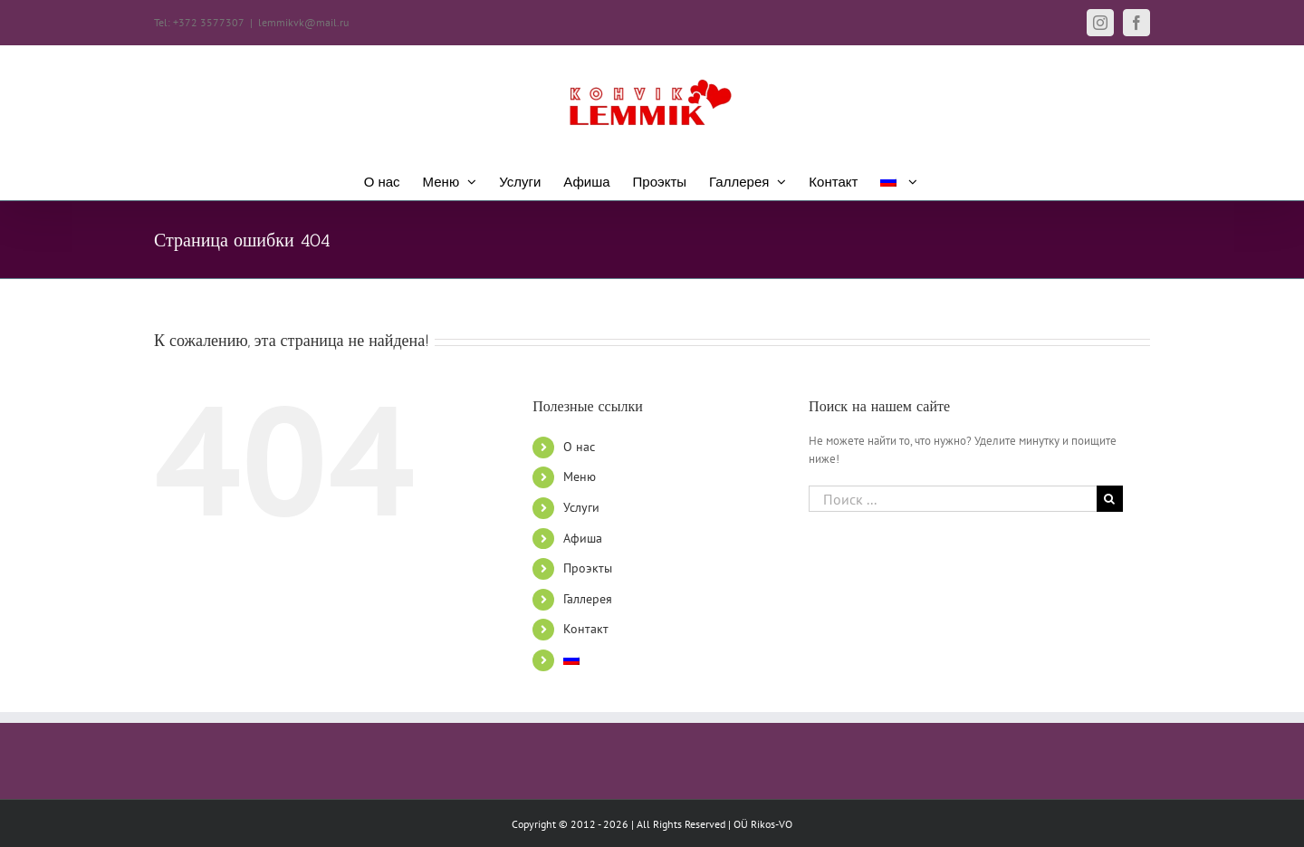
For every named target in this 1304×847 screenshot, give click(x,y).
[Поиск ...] (953, 499)
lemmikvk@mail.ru (303, 22)
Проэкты (587, 568)
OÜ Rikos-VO (763, 824)
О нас (579, 446)
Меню (579, 476)
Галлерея (587, 599)
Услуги (581, 507)
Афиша (582, 538)
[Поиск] (1110, 499)
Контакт (586, 629)
